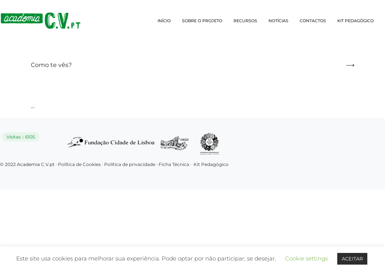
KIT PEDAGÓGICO (355, 20)
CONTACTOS (313, 20)
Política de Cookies (79, 164)
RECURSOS (245, 20)
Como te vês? (51, 65)
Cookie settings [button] (306, 258)
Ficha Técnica (174, 164)
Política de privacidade (130, 164)
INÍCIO (164, 20)
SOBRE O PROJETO (202, 20)
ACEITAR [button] (352, 259)
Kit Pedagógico (211, 164)
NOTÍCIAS (278, 20)
